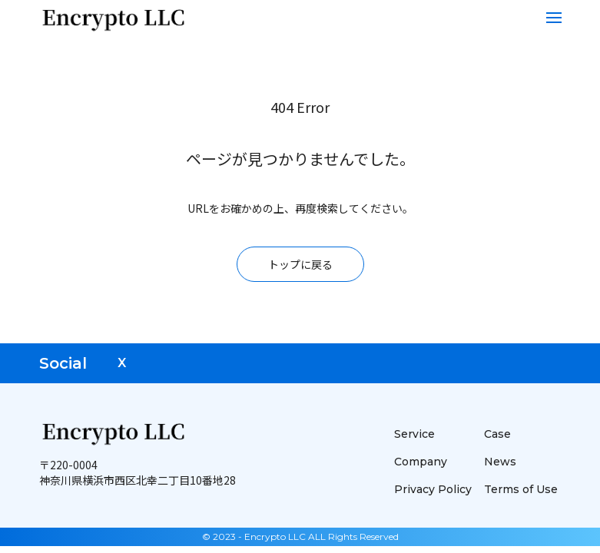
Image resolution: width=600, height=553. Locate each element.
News (500, 462)
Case (497, 434)
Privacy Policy (433, 489)
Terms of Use (521, 489)
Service (414, 434)
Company (420, 462)
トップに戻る (300, 264)
